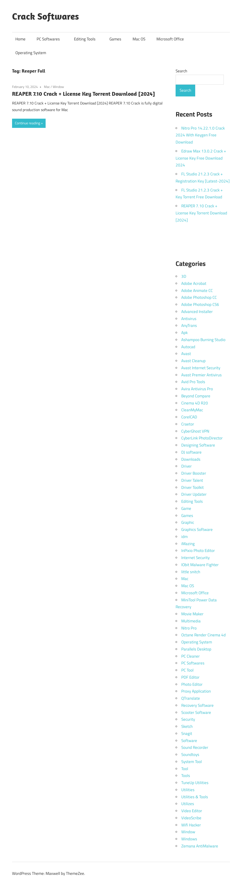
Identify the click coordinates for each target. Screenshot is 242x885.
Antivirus (188, 319)
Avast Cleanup (193, 361)
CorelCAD (189, 417)
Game (186, 508)
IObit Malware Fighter (200, 565)
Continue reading (27, 123)
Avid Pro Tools (193, 382)
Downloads (190, 459)
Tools (185, 775)
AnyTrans (189, 325)
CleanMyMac (192, 410)
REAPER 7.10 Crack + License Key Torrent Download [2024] (83, 93)
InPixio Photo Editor (198, 550)
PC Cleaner (190, 656)
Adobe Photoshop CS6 (200, 304)
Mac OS (139, 39)
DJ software (191, 452)
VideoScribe (191, 818)
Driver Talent (192, 480)
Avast (186, 354)
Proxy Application (196, 691)
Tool (184, 769)
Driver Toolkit (192, 487)
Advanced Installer (197, 311)
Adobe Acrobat (193, 283)
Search (181, 71)
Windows (189, 839)
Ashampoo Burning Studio (203, 340)
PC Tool (187, 670)
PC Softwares (51, 39)
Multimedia (191, 621)
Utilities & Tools (194, 797)
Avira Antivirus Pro (197, 389)
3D (183, 276)
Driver (186, 466)
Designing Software (198, 445)
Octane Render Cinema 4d (203, 635)
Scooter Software (196, 712)
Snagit (186, 733)
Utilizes (187, 804)
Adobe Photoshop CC (199, 297)
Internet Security (195, 558)
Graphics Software (197, 529)
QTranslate (190, 698)
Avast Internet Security (200, 368)
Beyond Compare (195, 396)
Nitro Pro (189, 628)
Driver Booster (193, 473)
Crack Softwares (45, 16)
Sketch (187, 726)
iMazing (188, 544)
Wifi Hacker (191, 825)
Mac (47, 86)
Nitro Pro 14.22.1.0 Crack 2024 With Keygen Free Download (200, 135)
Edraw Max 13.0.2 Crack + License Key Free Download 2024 (201, 158)
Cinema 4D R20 (194, 403)
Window (58, 86)
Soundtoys (190, 754)
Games (115, 39)
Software (189, 741)
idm (184, 537)
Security (188, 719)
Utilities (187, 790)
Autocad (188, 347)
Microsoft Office (170, 39)
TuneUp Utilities (194, 783)
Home (20, 39)
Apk (184, 333)
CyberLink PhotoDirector (202, 438)
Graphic (187, 522)
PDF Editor (190, 677)
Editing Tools (87, 39)
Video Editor (191, 811)
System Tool (191, 762)
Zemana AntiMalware (199, 846)
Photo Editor (192, 684)
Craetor (187, 424)
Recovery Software (197, 705)
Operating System (30, 53)
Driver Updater (194, 494)
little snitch (190, 572)
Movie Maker (192, 614)
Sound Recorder (194, 747)
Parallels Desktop (196, 649)
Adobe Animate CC (197, 290)
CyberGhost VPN (195, 431)
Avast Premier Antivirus (201, 375)
